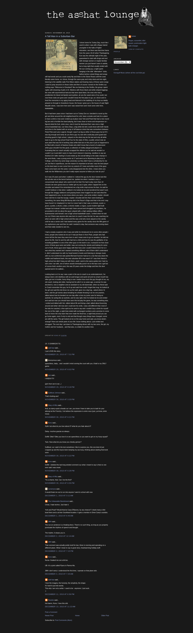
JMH (50, 521)
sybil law (51, 348)
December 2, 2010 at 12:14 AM (59, 536)
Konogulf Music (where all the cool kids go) (129, 73)
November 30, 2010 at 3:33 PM (60, 399)
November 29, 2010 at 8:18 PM (60, 387)
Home (77, 615)
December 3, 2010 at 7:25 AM (59, 574)
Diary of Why (53, 405)
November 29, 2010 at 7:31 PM (60, 354)
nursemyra (52, 489)
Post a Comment (51, 612)
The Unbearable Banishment (58, 501)
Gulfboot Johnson (54, 393)
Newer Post (49, 615)
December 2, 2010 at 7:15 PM (59, 551)
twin (49, 375)
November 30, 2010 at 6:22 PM (60, 456)
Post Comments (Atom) (63, 620)
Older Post (105, 615)
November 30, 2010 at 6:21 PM (60, 417)
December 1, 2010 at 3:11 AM (59, 496)
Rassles (51, 600)
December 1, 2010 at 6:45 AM (59, 516)
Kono (50, 423)
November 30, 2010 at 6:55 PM (60, 483)
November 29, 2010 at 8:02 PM (60, 369)
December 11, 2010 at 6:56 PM (59, 594)
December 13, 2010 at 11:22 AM (60, 607)
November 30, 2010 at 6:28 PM (60, 471)
